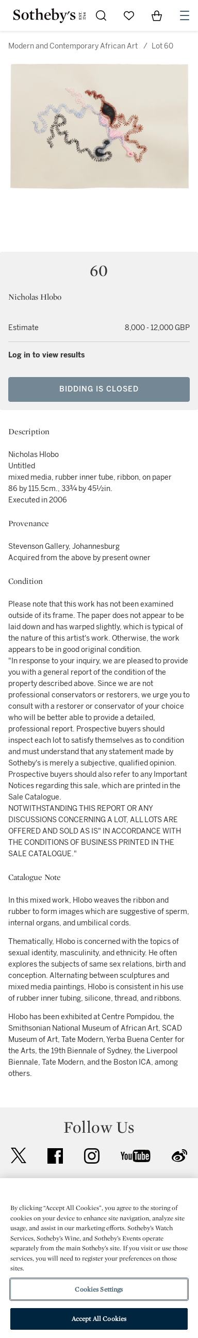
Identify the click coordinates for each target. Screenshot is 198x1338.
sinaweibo (179, 1155)
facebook (55, 1156)
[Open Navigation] (184, 15)
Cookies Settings (99, 1289)
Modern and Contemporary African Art (73, 46)
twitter (18, 1156)
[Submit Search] (101, 15)
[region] (99, 1258)
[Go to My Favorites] (129, 15)
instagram (92, 1156)
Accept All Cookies (99, 1318)
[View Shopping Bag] (157, 15)
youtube (136, 1156)
